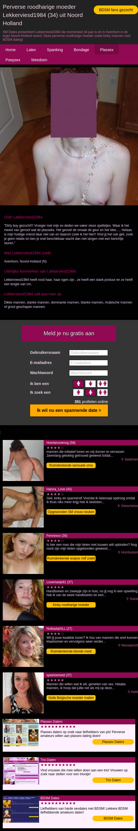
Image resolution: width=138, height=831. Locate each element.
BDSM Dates (113, 818)
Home (10, 50)
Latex (31, 50)
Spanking (55, 50)
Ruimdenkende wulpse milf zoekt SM (71, 558)
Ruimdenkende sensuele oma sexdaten (71, 465)
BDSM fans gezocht (116, 10)
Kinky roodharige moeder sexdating (71, 605)
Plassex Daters (113, 742)
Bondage (81, 50)
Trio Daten (113, 780)
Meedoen (39, 60)
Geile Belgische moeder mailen (71, 698)
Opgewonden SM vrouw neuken (71, 512)
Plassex (106, 50)
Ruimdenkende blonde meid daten (71, 651)
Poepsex (12, 60)
